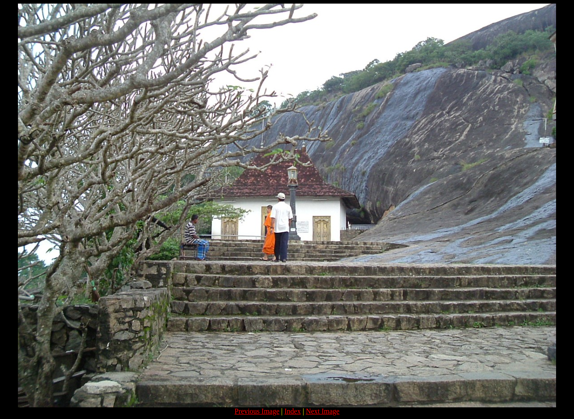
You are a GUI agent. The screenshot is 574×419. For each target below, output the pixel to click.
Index (292, 411)
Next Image (322, 411)
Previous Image (257, 411)
